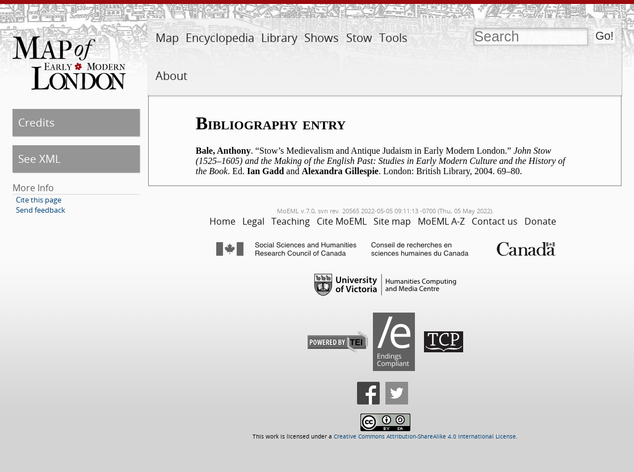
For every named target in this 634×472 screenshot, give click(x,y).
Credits (36, 122)
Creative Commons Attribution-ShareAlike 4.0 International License (425, 436)
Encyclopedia (220, 37)
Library (279, 37)
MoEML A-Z (441, 221)
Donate (540, 221)
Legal (253, 221)
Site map (392, 221)
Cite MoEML (342, 221)
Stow (359, 37)
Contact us (495, 221)
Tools (393, 37)
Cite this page (38, 200)
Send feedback (40, 210)
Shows (321, 37)
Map (167, 37)
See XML (39, 158)
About (171, 75)
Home (222, 221)
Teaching (290, 221)
